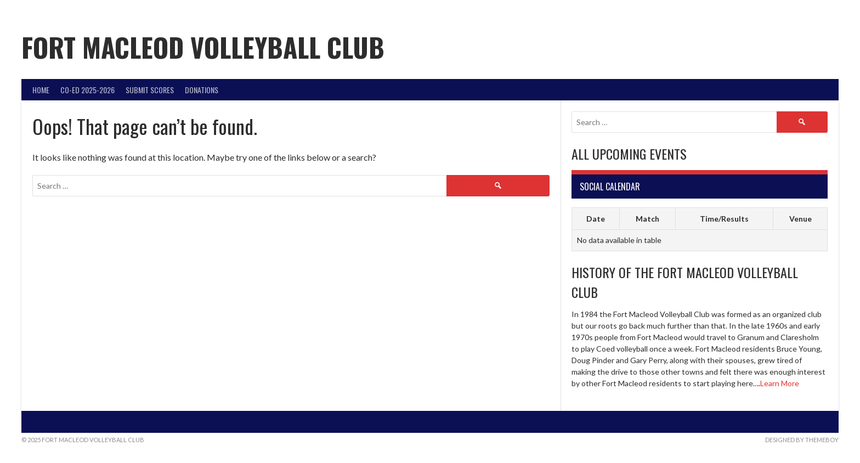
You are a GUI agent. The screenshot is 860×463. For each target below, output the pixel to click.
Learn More (779, 383)
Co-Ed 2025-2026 (87, 89)
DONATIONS (201, 89)
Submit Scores (150, 89)
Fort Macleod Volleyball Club (202, 46)
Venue (800, 218)
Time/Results (724, 218)
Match (647, 218)
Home (40, 89)
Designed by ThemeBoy (802, 439)
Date (595, 218)
